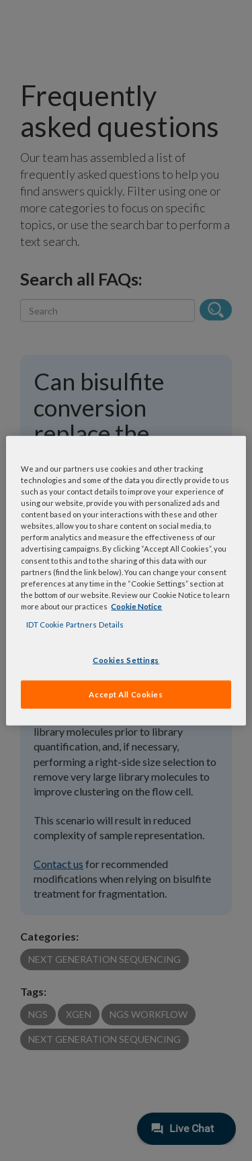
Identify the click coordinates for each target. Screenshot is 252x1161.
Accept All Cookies (126, 693)
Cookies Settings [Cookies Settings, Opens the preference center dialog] (126, 660)
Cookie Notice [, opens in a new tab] (136, 605)
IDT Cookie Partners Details (75, 623)
